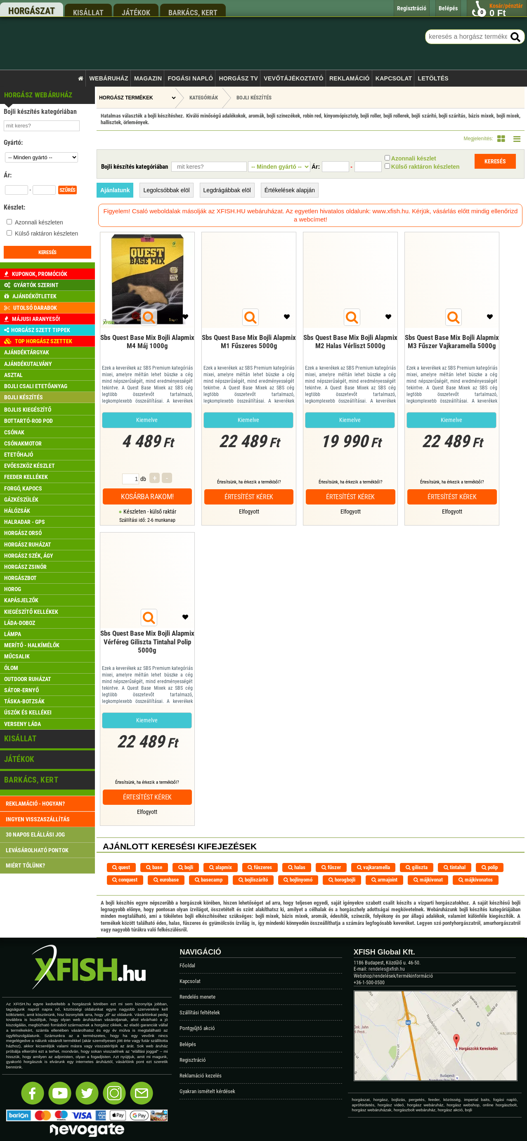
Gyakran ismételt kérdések (207, 1091)
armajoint (384, 880)
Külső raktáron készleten (46, 233)
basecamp (208, 880)
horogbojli (341, 880)
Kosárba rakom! (147, 496)
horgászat (31, 11)
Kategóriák (203, 97)
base (154, 867)
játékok (136, 12)
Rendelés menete (197, 997)
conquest (124, 880)
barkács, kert (192, 12)
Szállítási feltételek (200, 1012)
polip (490, 867)
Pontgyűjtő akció (197, 1028)
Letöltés (433, 78)
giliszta (417, 867)
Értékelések (290, 190)
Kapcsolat (394, 78)
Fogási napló (190, 78)
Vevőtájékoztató (293, 78)
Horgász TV (238, 78)
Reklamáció (349, 78)
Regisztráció (193, 1060)
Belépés (188, 1044)
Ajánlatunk (115, 190)
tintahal (455, 867)
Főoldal (187, 965)
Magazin (148, 78)
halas (296, 867)
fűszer (331, 867)
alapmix (220, 867)
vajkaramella (373, 867)
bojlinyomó (298, 880)
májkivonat (428, 880)
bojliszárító (253, 880)
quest (121, 867)
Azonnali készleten (39, 222)
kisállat (88, 12)
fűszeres (260, 867)
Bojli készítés (254, 97)
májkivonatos (475, 880)
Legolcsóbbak (166, 190)
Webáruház (109, 78)
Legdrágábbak (227, 190)
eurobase (166, 880)
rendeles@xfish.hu (387, 969)
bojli (185, 867)
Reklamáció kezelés (201, 1076)
